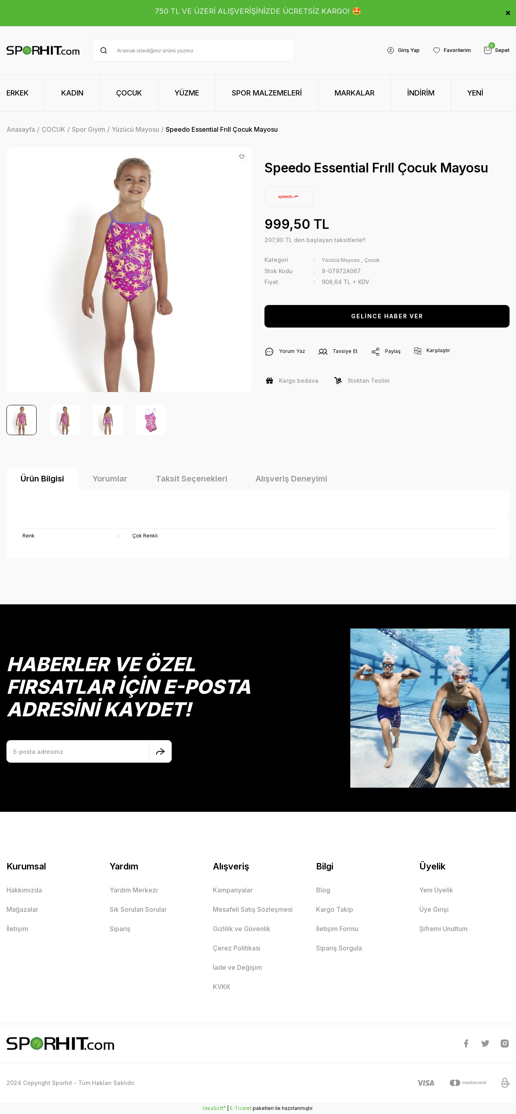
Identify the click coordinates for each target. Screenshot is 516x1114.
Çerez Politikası (236, 948)
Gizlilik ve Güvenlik (241, 929)
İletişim (17, 929)
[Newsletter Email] (89, 751)
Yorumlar (109, 478)
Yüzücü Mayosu (344, 259)
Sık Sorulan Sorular (138, 909)
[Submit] (160, 751)
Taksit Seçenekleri (191, 478)
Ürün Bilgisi (42, 478)
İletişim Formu (337, 929)
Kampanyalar (233, 890)
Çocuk (380, 259)
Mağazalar (22, 909)
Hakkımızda (24, 890)
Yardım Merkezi (134, 890)
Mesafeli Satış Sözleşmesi (253, 909)
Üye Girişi (434, 909)
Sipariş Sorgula (339, 948)
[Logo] (42, 50)
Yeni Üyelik (436, 890)
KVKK (222, 987)
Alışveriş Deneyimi (291, 478)
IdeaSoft (214, 1108)
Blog (323, 890)
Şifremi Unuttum (443, 929)
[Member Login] (395, 50)
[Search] (193, 50)
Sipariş (120, 929)
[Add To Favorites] (242, 157)
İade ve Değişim (237, 967)
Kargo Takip (334, 909)
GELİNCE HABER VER (387, 316)
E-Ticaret (241, 1108)
